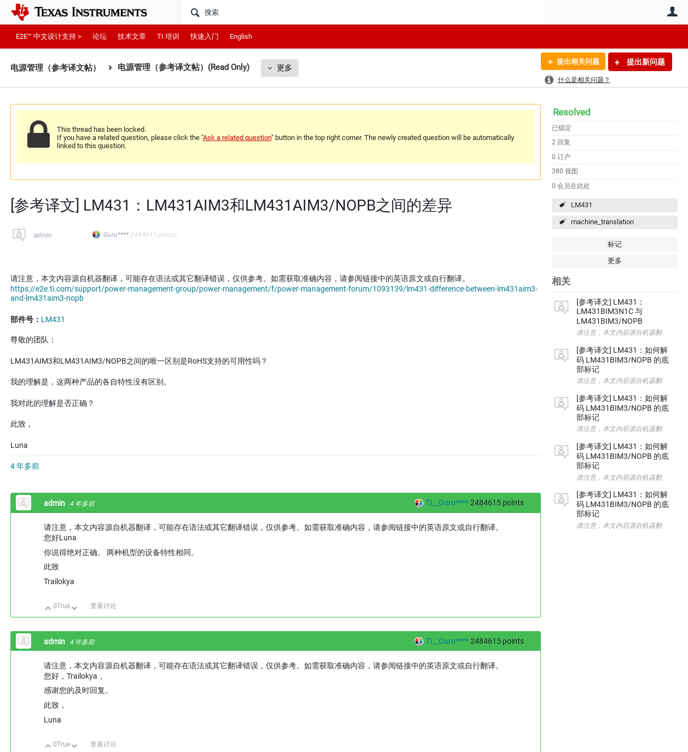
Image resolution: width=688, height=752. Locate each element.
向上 (48, 609)
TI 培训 (168, 36)
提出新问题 (645, 61)
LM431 (581, 205)
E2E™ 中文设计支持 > (48, 36)
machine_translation (602, 222)
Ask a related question (237, 137)
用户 (672, 11)
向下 (74, 609)
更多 (284, 67)
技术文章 (132, 36)
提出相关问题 (575, 61)
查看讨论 (103, 606)
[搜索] (363, 12)
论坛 (99, 36)
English (241, 36)
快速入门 (204, 36)
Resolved (572, 112)
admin (42, 235)
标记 (615, 244)
